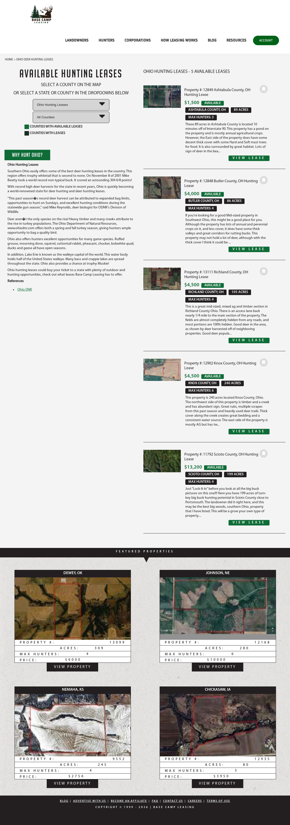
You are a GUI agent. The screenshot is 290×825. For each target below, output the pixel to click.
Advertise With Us (89, 801)
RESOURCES (237, 40)
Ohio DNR (24, 290)
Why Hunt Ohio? (27, 155)
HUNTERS (107, 40)
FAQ (155, 801)
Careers (195, 801)
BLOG (212, 40)
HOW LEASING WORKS (179, 40)
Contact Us (173, 801)
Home (9, 59)
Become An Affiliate (129, 801)
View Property (72, 667)
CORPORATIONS (138, 40)
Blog (64, 801)
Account (266, 40)
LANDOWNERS (77, 40)
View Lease (249, 158)
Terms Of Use (218, 801)
